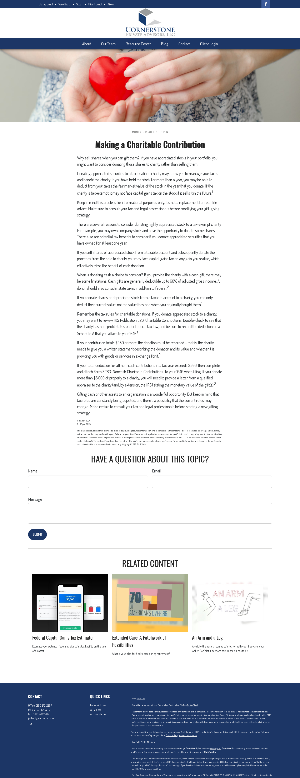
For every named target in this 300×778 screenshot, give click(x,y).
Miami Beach (95, 4)
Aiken (111, 4)
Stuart (79, 4)
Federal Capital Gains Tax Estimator (63, 637)
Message (35, 499)
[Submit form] (37, 534)
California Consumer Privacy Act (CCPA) (222, 732)
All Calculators (98, 714)
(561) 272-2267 (44, 705)
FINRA (213, 748)
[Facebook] (265, 4)
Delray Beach (46, 4)
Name (33, 471)
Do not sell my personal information (181, 735)
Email (156, 471)
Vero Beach (65, 4)
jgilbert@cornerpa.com (41, 718)
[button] (86, 43)
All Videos (95, 709)
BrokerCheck (192, 705)
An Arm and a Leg (207, 637)
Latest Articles (98, 705)
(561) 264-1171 (44, 710)
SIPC (219, 748)
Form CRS (141, 698)
